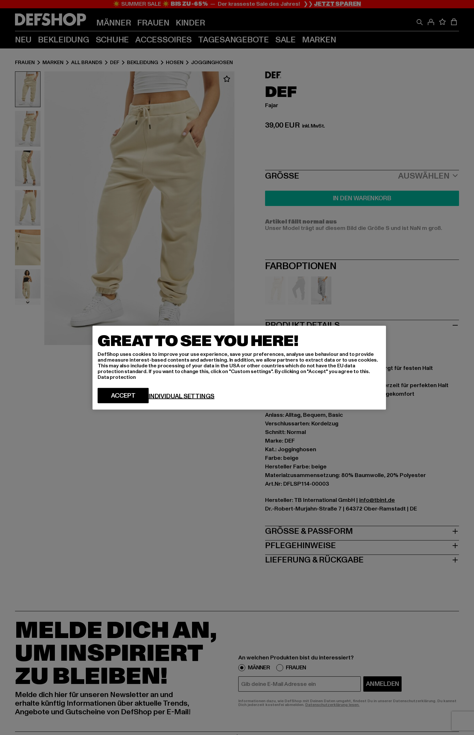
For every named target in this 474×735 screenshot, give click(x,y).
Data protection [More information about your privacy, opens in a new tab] (117, 376)
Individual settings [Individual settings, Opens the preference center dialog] (181, 396)
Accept (123, 395)
